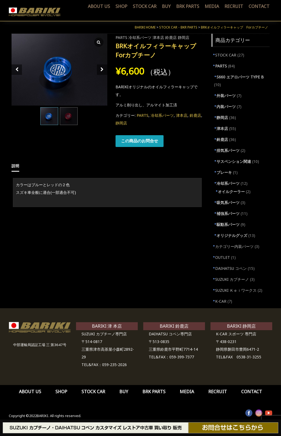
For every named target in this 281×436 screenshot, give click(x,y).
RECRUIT (233, 6)
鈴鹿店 (171, 37)
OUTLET (222, 257)
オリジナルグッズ (232, 235)
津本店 (158, 37)
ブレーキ (224, 172)
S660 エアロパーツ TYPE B (240, 77)
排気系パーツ (228, 150)
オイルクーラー (231, 191)
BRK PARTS (187, 6)
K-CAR (220, 301)
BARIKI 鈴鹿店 (174, 326)
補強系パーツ (228, 213)
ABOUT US (99, 6)
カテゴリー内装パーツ (234, 246)
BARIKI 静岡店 (241, 326)
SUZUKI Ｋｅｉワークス (236, 290)
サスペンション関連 (234, 161)
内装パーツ (226, 106)
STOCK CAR (144, 6)
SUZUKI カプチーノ (232, 279)
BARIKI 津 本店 (107, 326)
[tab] (17, 166)
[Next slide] (102, 69)
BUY (166, 6)
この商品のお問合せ (139, 140)
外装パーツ (226, 95)
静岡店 (183, 37)
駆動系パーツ (228, 224)
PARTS (121, 37)
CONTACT (259, 6)
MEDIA (212, 6)
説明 (15, 165)
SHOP (121, 6)
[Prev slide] (17, 69)
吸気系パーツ (228, 202)
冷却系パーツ (139, 37)
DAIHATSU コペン (231, 268)
